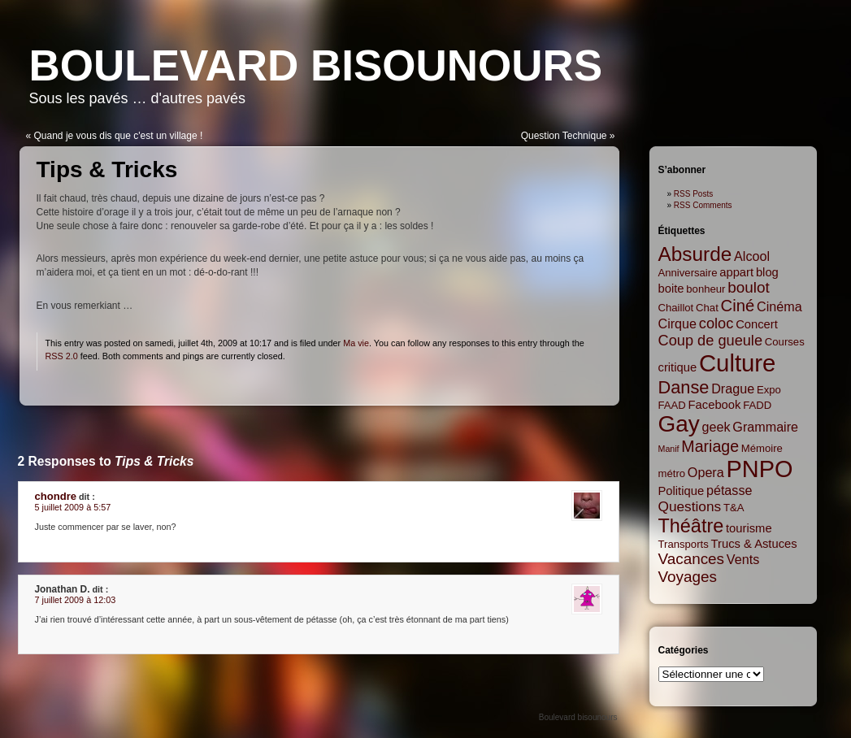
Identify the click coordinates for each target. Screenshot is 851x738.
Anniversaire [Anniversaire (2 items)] (688, 273)
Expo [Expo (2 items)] (769, 390)
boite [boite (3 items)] (671, 288)
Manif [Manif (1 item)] (668, 449)
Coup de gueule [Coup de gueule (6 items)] (710, 340)
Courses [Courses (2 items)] (785, 342)
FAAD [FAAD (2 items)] (672, 405)
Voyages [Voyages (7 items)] (687, 576)
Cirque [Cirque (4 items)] (677, 323)
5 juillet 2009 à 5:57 (73, 507)
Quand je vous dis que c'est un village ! (118, 135)
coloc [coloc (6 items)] (716, 323)
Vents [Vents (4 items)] (743, 559)
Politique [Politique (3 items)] (681, 490)
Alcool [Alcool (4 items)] (752, 256)
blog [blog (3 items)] (767, 272)
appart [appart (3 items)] (736, 272)
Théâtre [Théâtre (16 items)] (691, 525)
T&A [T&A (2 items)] (734, 507)
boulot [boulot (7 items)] (748, 287)
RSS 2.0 (62, 356)
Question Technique (564, 135)
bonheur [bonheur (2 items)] (705, 289)
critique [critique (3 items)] (677, 367)
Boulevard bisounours (316, 65)
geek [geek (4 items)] (716, 426)
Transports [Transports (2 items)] (683, 544)
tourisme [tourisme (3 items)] (749, 528)
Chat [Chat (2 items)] (707, 308)
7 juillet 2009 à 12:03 (75, 600)
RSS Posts (693, 193)
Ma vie (356, 343)
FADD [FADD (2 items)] (757, 405)
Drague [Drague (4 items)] (732, 388)
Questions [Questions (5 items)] (690, 506)
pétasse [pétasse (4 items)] (729, 490)
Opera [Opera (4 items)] (706, 472)
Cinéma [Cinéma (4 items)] (779, 306)
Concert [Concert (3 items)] (757, 324)
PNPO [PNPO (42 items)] (760, 469)
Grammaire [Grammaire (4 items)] (765, 426)
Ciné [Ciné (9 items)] (738, 306)
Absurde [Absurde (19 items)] (695, 254)
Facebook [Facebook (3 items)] (714, 404)
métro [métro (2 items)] (672, 473)
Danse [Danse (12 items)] (684, 387)
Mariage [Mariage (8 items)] (710, 446)
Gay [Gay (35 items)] (679, 423)
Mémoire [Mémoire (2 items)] (762, 448)
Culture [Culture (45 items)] (737, 362)
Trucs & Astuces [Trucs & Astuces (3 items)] (754, 543)
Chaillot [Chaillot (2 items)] (676, 308)
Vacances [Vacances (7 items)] (691, 558)
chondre (55, 496)
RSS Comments (703, 205)
